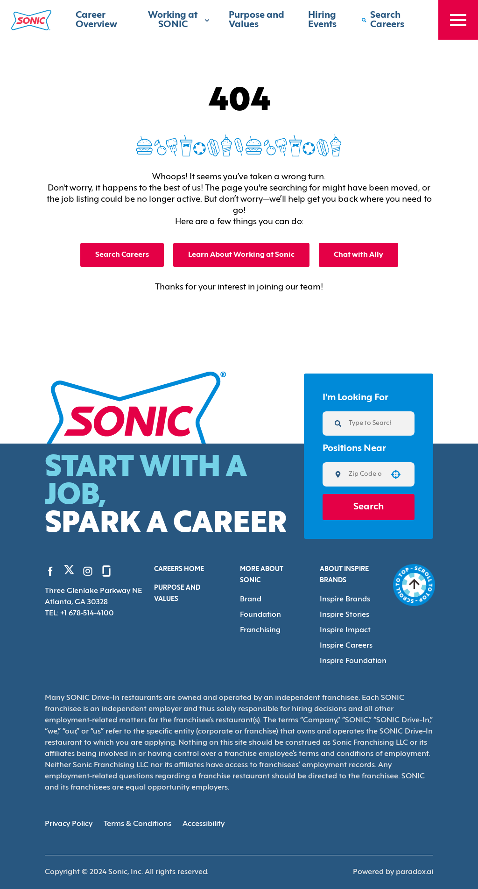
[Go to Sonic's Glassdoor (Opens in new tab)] (106, 571)
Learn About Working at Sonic (241, 255)
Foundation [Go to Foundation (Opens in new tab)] (260, 615)
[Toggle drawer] (458, 20)
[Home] (31, 20)
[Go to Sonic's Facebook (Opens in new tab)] (50, 571)
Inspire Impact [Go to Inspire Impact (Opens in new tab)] (345, 630)
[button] (396, 474)
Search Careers (122, 255)
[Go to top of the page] (414, 585)
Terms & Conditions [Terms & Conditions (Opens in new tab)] (137, 824)
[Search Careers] (390, 20)
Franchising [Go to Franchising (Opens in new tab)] (260, 630)
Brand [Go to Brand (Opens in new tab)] (250, 599)
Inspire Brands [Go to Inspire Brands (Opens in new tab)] (345, 599)
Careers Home (179, 569)
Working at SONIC (179, 20)
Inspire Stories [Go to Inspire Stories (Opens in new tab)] (344, 615)
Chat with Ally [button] (358, 255)
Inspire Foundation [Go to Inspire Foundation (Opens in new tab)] (353, 661)
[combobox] (365, 474)
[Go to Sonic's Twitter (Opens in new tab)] (69, 572)
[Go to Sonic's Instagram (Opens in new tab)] (87, 571)
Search (368, 507)
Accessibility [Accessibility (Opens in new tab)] (204, 824)
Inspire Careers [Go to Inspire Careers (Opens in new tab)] (346, 645)
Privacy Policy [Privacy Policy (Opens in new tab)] (68, 824)
